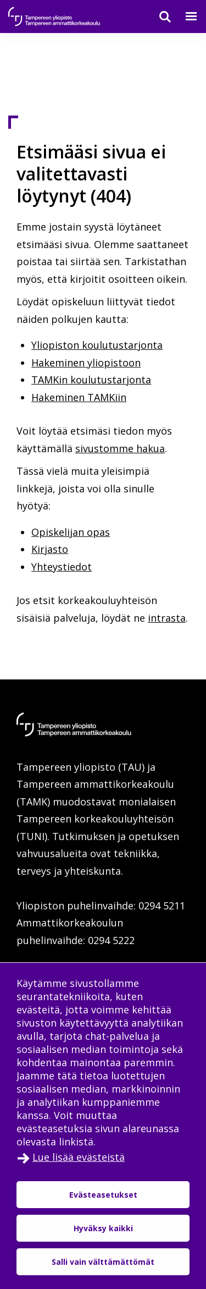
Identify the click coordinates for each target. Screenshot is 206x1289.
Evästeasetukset (103, 1194)
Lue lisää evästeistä (78, 1157)
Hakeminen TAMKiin (78, 397)
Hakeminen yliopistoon (86, 362)
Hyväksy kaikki (103, 1228)
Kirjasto (49, 549)
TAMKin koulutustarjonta (91, 379)
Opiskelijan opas (70, 532)
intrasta (167, 617)
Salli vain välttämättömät (103, 1262)
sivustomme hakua (120, 448)
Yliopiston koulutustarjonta (97, 345)
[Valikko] (184, 16)
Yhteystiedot (61, 566)
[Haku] (158, 16)
